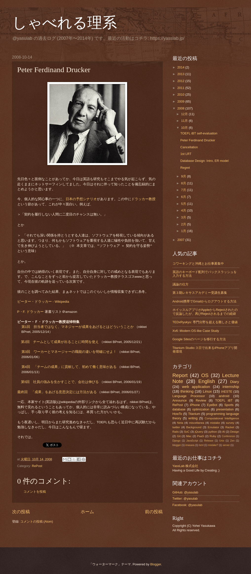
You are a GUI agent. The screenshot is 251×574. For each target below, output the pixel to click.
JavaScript (192, 440)
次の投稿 (21, 511)
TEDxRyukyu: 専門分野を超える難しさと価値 (205, 322)
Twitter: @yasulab (185, 498)
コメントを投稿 (34, 491)
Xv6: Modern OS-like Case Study (196, 331)
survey (230, 422)
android (224, 396)
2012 (181, 81)
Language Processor (189, 396)
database (179, 409)
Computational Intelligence (222, 418)
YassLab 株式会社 (185, 466)
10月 (185, 127)
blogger (177, 445)
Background (194, 427)
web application (196, 386)
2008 (181, 108)
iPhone (195, 405)
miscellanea (196, 422)
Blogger (155, 564)
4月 (184, 210)
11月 (185, 121)
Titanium (194, 414)
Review (201, 400)
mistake (215, 422)
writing (192, 418)
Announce (180, 400)
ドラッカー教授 (143, 199)
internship (231, 386)
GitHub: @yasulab (185, 492)
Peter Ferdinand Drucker (197, 140)
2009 (181, 101)
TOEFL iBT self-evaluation (198, 133)
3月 (184, 217)
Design (234, 431)
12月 (185, 114)
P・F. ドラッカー (30, 312)
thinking (186, 391)
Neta (180, 422)
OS (205, 375)
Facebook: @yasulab (187, 505)
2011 (181, 88)
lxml (201, 445)
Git (179, 436)
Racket (229, 427)
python (212, 431)
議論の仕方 (181, 284)
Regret (185, 168)
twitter (176, 427)
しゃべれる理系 (64, 23)
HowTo (177, 414)
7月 (184, 190)
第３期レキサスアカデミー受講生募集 (200, 293)
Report (180, 375)
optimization (200, 409)
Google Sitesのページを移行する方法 (199, 339)
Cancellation (189, 147)
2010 (181, 94)
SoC (187, 431)
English (206, 381)
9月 (184, 176)
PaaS (200, 436)
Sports (228, 405)
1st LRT (186, 154)
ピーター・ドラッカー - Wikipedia (43, 301)
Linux (207, 391)
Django (177, 440)
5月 (184, 204)
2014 (181, 67)
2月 (184, 224)
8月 (184, 183)
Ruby (213, 436)
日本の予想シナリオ (81, 199)
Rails (176, 431)
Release (208, 440)
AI (223, 431)
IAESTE (226, 391)
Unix (221, 440)
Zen (232, 440)
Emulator (213, 427)
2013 (181, 74)
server (226, 445)
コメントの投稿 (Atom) (36, 521)
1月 (184, 231)
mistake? (213, 445)
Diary (234, 382)
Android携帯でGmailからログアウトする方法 (205, 301)
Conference (228, 436)
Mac (189, 436)
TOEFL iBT (224, 400)
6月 (184, 197)
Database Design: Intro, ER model (204, 161)
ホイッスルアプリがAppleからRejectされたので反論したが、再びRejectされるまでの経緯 (205, 311)
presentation (225, 409)
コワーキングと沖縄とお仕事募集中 (198, 263)
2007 (181, 240)
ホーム (87, 511)
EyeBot (212, 405)
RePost (37, 466)
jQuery (199, 431)
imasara (189, 445)
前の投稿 (154, 511)
